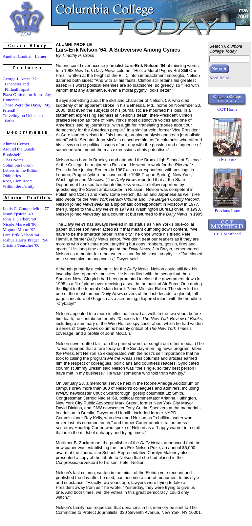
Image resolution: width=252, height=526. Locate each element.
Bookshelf (12, 154)
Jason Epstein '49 (18, 213)
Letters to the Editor (20, 170)
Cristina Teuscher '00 (21, 245)
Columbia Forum (17, 165)
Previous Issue (227, 210)
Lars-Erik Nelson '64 (21, 234)
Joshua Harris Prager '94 (25, 240)
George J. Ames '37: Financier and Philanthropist (20, 84)
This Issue (227, 159)
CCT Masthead (227, 233)
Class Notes (13, 159)
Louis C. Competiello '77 (26, 208)
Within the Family (18, 186)
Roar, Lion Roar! (17, 180)
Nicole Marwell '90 (19, 224)
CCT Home (227, 109)
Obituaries (12, 175)
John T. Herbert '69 (19, 219)
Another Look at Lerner (25, 56)
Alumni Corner (16, 143)
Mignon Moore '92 (19, 229)
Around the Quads (19, 149)
